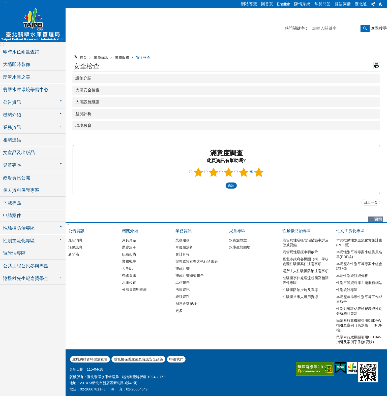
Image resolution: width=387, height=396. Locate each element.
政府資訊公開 (16, 177)
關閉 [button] (378, 219)
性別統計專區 (347, 290)
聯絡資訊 (129, 275)
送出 (220, 185)
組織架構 (129, 254)
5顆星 (258, 172)
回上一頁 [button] (371, 202)
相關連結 (12, 139)
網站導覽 (249, 4)
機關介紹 (130, 231)
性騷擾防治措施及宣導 (300, 290)
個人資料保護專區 (21, 190)
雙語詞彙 (343, 4)
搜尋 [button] (365, 28)
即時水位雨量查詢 (21, 51)
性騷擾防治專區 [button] (19, 228)
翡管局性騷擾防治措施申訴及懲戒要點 (306, 242)
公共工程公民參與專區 (25, 265)
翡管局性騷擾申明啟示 (300, 252)
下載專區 (12, 202)
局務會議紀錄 (186, 304)
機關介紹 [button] (12, 114)
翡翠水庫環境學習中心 (25, 89)
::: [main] (74, 56)
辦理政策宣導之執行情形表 (196, 261)
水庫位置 (129, 282)
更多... (180, 311)
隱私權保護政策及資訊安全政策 (138, 359)
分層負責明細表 (134, 289)
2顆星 (213, 172)
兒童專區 (237, 231)
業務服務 (122, 57)
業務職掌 (129, 261)
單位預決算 (184, 247)
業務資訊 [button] (12, 127)
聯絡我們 (176, 359)
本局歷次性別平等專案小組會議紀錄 (359, 266)
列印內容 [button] (376, 65)
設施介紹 (83, 78)
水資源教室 (238, 240)
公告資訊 (76, 231)
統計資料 (182, 297)
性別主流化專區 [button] (19, 240)
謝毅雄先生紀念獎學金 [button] (25, 278)
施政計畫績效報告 (189, 275)
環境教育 (83, 125)
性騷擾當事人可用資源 (300, 297)
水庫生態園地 (239, 247)
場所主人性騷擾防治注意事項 (306, 271)
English (283, 4)
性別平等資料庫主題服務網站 (359, 283)
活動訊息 (75, 247)
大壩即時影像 (16, 64)
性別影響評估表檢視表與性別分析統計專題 (359, 311)
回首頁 (267, 4)
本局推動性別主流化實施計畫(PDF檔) (359, 242)
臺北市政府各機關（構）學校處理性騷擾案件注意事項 (306, 261)
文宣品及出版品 (19, 152)
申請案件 (12, 215)
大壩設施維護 (87, 102)
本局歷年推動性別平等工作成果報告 (359, 299)
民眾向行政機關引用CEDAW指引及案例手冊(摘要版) (358, 339)
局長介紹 (129, 240)
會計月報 (182, 254)
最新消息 (75, 240)
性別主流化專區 (350, 231)
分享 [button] (373, 4)
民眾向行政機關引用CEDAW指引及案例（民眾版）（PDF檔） (359, 325)
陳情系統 (302, 4)
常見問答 (322, 4)
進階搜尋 (379, 28)
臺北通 (361, 4)
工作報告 (182, 282)
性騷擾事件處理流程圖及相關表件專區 (306, 280)
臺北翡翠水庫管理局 (33, 24)
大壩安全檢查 (87, 90)
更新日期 (76, 369)
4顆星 (243, 172)
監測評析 (83, 114)
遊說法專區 (14, 253)
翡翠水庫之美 (16, 77)
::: (5, 3)
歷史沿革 (129, 247)
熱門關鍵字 (295, 28)
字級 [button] (380, 4)
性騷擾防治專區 (297, 231)
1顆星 (198, 172)
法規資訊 (182, 289)
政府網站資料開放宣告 (90, 359)
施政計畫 (182, 268)
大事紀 (127, 268)
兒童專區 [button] (12, 165)
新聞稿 (73, 254)
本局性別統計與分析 (352, 276)
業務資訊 (101, 57)
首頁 (83, 57)
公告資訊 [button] (12, 102)
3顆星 (228, 172)
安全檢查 (143, 57)
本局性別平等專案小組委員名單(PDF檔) (359, 254)
